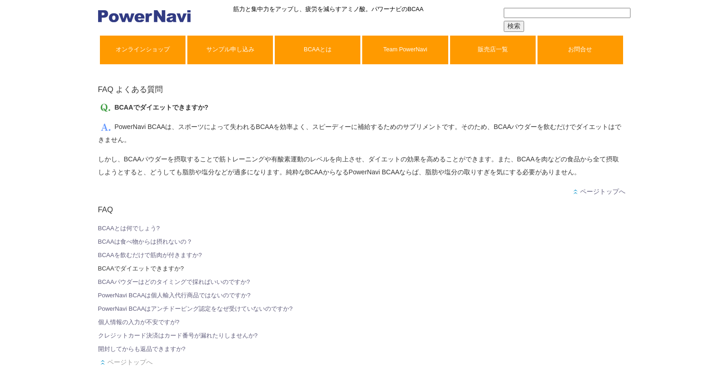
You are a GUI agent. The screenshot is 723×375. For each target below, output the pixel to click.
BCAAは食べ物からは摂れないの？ (145, 241)
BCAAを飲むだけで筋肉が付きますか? (150, 255)
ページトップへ (599, 191)
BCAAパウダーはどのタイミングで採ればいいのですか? (174, 281)
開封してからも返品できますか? (141, 348)
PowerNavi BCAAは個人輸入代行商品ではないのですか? (174, 295)
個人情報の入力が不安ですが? (138, 322)
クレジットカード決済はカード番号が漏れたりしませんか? (178, 335)
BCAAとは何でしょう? (129, 228)
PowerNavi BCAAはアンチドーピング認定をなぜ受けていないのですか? (195, 308)
